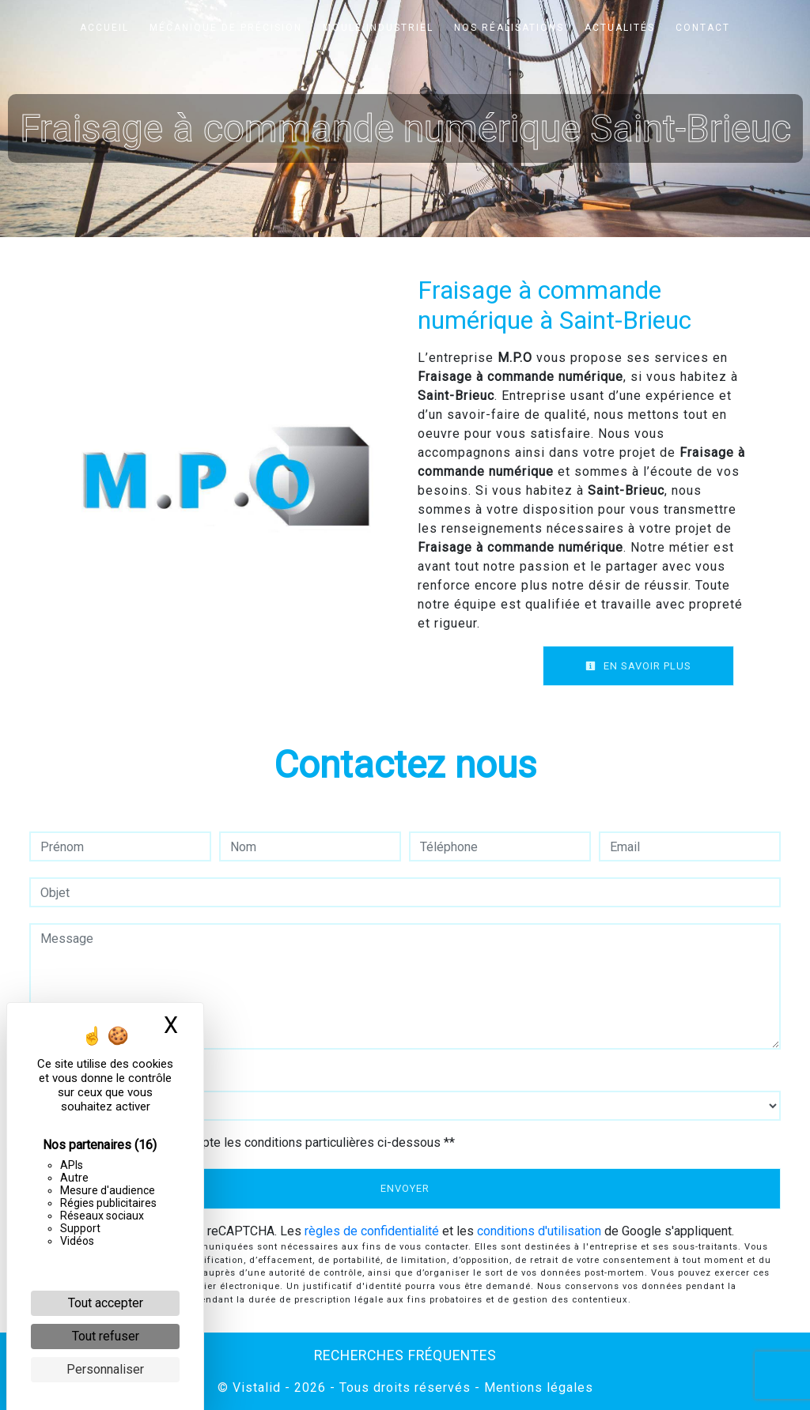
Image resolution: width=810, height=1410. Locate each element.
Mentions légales (536, 1387)
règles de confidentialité (372, 1230)
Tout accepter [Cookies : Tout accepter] (105, 1302)
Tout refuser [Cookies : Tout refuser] (105, 1336)
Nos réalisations (509, 27)
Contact (703, 27)
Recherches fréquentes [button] (405, 1355)
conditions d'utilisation (539, 1230)
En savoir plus (638, 666)
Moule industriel (378, 27)
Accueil (104, 27)
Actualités (620, 27)
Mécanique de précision (226, 27)
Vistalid (257, 1387)
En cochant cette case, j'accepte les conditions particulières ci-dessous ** (250, 1142)
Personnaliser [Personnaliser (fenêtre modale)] (105, 1369)
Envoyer (405, 1188)
